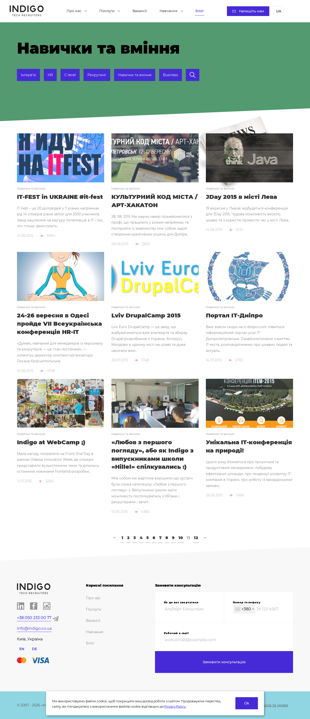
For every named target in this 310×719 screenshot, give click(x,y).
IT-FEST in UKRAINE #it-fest (60, 196)
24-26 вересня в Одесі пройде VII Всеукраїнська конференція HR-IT (59, 323)
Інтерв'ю (28, 75)
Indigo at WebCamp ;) (51, 442)
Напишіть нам (248, 11)
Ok (246, 703)
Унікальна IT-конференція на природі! (249, 446)
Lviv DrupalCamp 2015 (146, 315)
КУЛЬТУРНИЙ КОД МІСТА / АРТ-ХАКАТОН (154, 201)
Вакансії (139, 11)
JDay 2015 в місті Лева (241, 196)
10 (180, 537)
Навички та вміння (134, 75)
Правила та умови (271, 705)
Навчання (171, 11)
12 (196, 537)
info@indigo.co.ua (34, 628)
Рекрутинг (96, 75)
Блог (199, 11)
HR (50, 75)
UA (278, 11)
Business (170, 75)
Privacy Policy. (175, 706)
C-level (70, 75)
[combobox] (244, 609)
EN (21, 649)
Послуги (109, 11)
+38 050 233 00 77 (34, 617)
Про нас (77, 11)
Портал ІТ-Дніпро (234, 315)
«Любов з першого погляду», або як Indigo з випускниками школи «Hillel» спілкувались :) (152, 454)
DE (34, 649)
